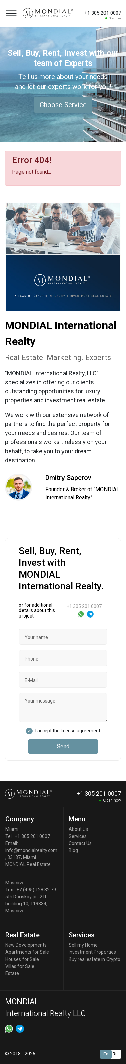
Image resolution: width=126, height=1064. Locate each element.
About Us (78, 829)
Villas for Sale (19, 966)
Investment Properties (92, 952)
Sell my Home (83, 945)
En (105, 1054)
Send (63, 746)
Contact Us (80, 843)
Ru (115, 1054)
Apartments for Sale (27, 952)
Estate (12, 973)
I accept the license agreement (67, 730)
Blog (73, 850)
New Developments (26, 945)
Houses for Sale (22, 959)
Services (78, 836)
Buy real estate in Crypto (94, 959)
